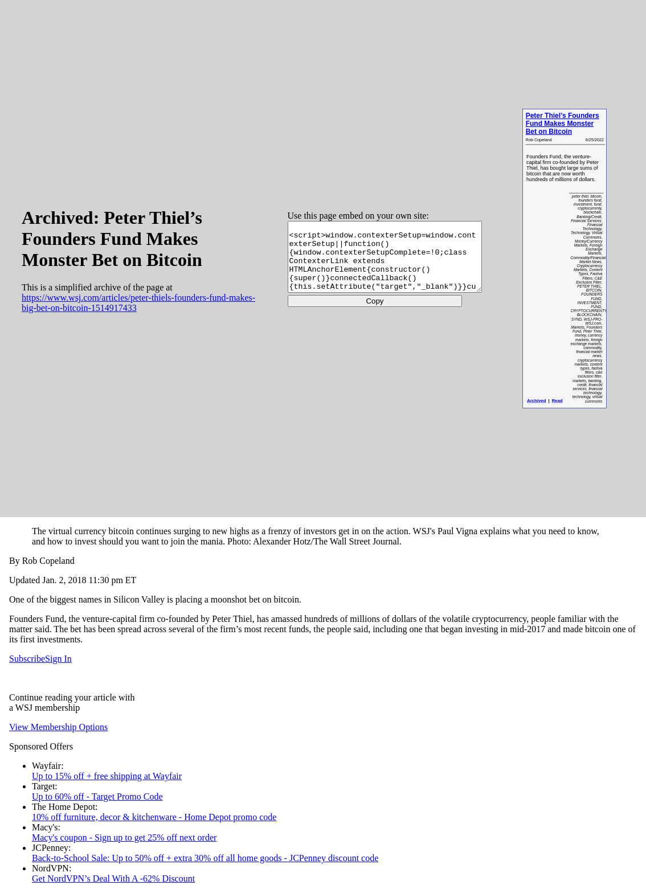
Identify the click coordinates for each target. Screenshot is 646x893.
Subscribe (27, 658)
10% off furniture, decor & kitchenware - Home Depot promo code (154, 817)
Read (556, 400)
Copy (362, 308)
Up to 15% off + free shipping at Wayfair (107, 776)
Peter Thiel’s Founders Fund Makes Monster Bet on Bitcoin (562, 124)
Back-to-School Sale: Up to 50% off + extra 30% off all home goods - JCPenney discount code (205, 858)
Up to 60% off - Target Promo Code (97, 796)
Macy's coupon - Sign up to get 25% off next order (124, 837)
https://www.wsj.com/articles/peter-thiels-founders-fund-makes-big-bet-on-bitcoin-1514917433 (125, 303)
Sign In (58, 658)
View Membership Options (58, 727)
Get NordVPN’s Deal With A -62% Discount (113, 878)
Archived (536, 400)
